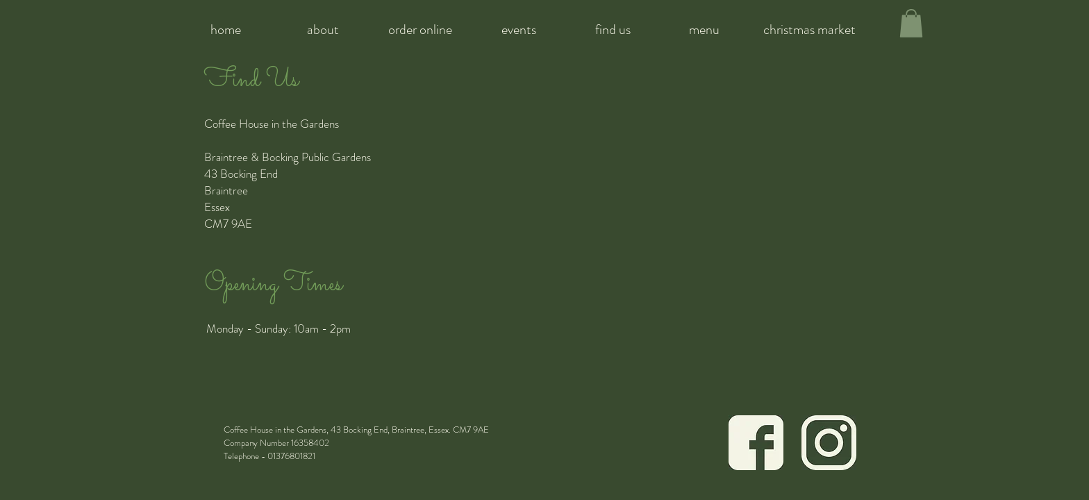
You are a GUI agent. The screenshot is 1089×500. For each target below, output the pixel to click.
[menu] (704, 29)
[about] (323, 29)
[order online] (420, 29)
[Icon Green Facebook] (756, 442)
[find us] (612, 29)
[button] (911, 23)
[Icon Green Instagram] (828, 442)
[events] (518, 29)
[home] (225, 29)
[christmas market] (809, 29)
